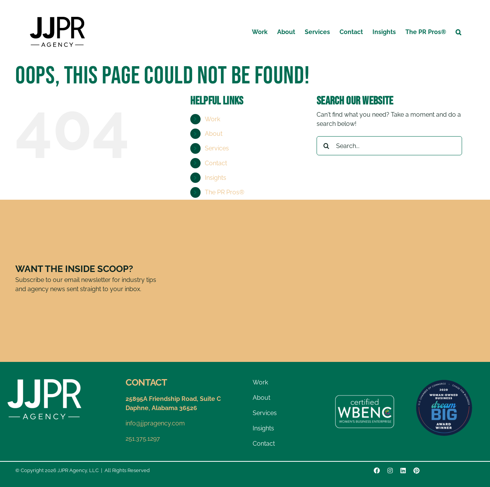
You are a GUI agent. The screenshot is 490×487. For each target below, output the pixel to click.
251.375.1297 (143, 438)
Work (212, 119)
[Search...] (389, 145)
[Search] (326, 145)
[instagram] (390, 470)
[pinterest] (416, 470)
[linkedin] (403, 470)
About (213, 133)
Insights (215, 177)
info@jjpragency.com (155, 423)
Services (217, 148)
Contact (216, 163)
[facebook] (377, 470)
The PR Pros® (224, 192)
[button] (458, 31)
